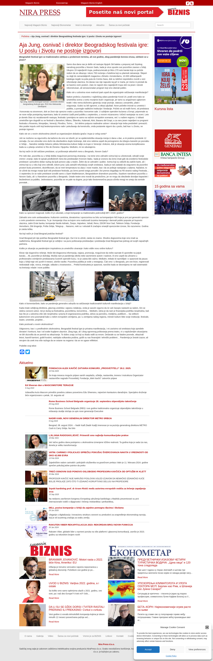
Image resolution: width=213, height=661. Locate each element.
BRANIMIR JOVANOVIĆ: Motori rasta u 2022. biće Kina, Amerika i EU (76, 561)
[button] (207, 627)
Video (50, 636)
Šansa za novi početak (119, 25)
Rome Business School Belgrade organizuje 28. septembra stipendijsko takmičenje (93, 401)
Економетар (62, 3)
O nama (28, 636)
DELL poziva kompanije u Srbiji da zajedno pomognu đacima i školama (86, 507)
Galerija (39, 636)
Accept (148, 649)
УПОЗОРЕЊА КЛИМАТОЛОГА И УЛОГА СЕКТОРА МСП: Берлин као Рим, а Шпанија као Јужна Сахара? (165, 586)
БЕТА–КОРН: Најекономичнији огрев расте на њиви (164, 608)
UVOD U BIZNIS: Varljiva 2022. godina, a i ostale (74, 585)
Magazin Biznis (32, 3)
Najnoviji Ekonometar (61, 25)
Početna (25, 36)
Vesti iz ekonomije (83, 25)
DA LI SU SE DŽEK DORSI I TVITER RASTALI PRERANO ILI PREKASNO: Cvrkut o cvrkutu (76, 608)
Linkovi (109, 636)
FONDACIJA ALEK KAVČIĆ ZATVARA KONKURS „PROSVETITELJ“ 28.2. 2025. (90, 368)
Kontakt (119, 636)
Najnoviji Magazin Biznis (36, 25)
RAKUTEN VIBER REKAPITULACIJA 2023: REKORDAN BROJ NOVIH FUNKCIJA (91, 524)
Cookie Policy (171, 656)
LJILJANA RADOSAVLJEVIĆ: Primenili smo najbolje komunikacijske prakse (89, 435)
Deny (172, 649)
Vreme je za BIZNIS (92, 636)
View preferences (197, 649)
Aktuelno (100, 25)
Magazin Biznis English (91, 3)
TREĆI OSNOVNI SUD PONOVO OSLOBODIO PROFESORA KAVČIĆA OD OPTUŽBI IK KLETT (97, 471)
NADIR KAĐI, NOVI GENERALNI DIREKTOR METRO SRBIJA (80, 418)
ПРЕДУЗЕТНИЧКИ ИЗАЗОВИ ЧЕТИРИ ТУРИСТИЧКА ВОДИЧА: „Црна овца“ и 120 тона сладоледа (164, 562)
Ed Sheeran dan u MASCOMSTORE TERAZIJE (49, 385)
